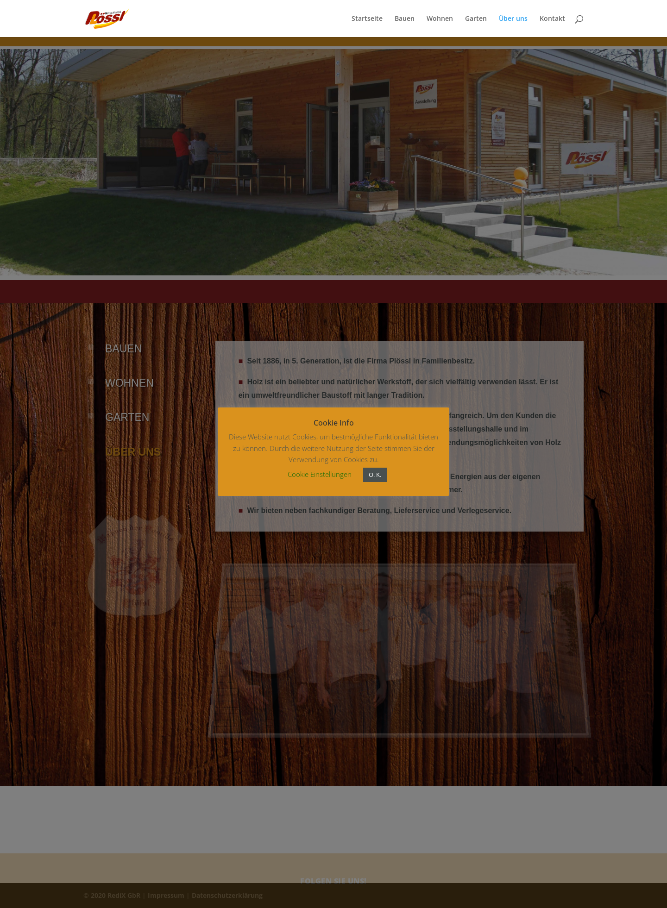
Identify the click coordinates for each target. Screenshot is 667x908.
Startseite (367, 19)
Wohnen (440, 19)
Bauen (405, 19)
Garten (476, 19)
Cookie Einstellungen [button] (320, 474)
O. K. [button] (375, 474)
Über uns (513, 19)
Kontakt (552, 19)
